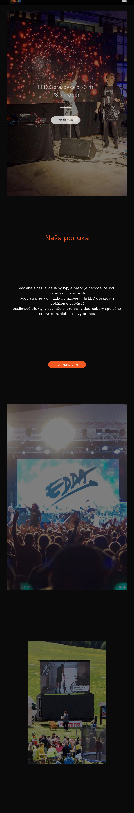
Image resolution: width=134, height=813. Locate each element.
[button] (64, 120)
